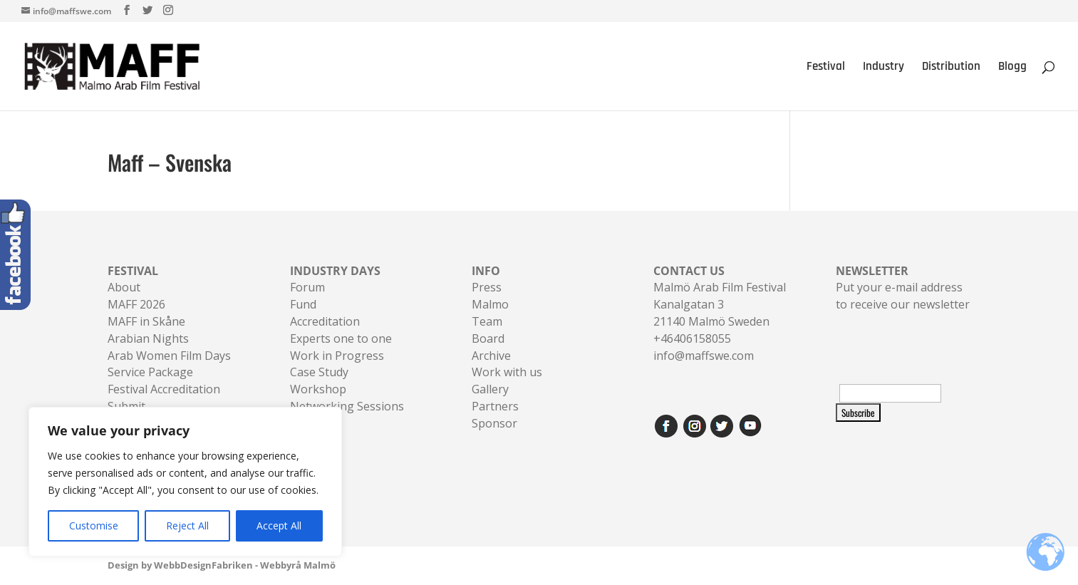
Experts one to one (341, 338)
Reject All (187, 525)
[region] (185, 481)
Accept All (278, 525)
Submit (126, 406)
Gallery (490, 389)
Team (487, 321)
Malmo (490, 304)
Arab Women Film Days (169, 355)
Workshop (318, 389)
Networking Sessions (347, 406)
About (124, 287)
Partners (495, 406)
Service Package (150, 372)
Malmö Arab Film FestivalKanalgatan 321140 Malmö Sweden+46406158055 (719, 304)
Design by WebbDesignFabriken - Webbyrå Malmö (222, 565)
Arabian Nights (148, 338)
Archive (491, 355)
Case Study (319, 372)
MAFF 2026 (136, 304)
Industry (883, 67)
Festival (826, 67)
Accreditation (325, 321)
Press (487, 287)
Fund (303, 304)
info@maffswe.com (703, 355)
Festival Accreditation (164, 389)
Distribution (951, 67)
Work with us (507, 372)
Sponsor (494, 423)
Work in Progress (337, 355)
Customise (93, 525)
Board (488, 338)
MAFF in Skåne (146, 321)
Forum (307, 287)
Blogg (1012, 67)
